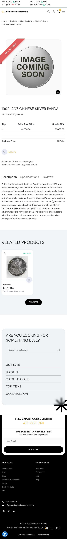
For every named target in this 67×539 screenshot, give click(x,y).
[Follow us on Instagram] (4, 511)
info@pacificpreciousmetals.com (20, 505)
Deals (4, 483)
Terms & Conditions (26, 534)
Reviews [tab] (48, 177)
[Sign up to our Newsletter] (33, 449)
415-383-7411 (33, 423)
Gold (4, 472)
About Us (40, 468)
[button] (5, 534)
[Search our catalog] (33, 350)
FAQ (37, 476)
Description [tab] (9, 177)
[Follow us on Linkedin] (14, 511)
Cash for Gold (8, 487)
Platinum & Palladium (11, 479)
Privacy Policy (43, 534)
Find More (33, 302)
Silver (4, 476)
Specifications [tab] (29, 177)
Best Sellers (7, 468)
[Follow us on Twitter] (9, 511)
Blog (37, 479)
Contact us (40, 472)
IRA (3, 491)
